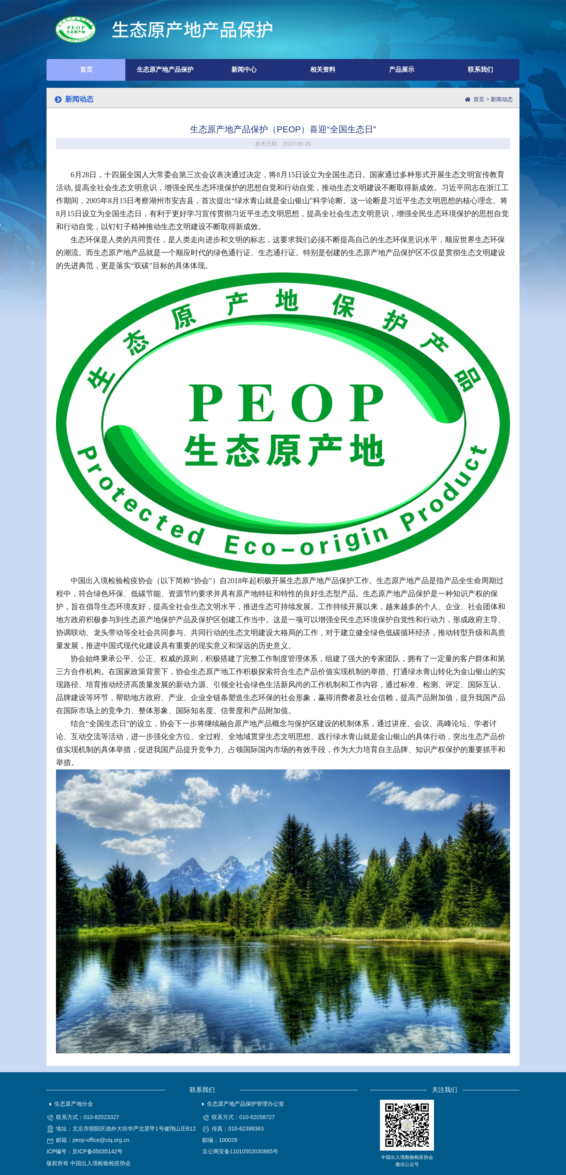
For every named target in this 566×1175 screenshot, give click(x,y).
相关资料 (322, 69)
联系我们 (480, 69)
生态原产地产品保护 (165, 69)
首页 (86, 69)
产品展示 (401, 69)
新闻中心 (244, 69)
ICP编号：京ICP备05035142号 (85, 1151)
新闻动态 (502, 99)
